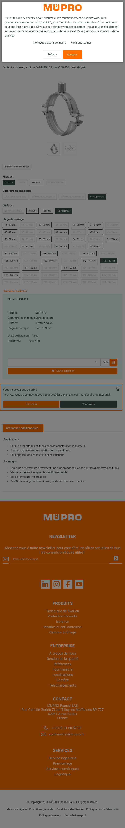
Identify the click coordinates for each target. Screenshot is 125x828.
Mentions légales (81, 42)
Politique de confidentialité (50, 42)
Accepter (72, 54)
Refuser (52, 54)
